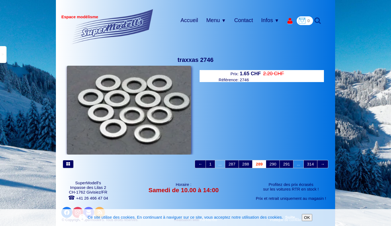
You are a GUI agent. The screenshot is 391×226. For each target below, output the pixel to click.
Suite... (292, 217)
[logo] (112, 26)
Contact (243, 20)
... (220, 164)
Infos (270, 20)
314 (310, 164)
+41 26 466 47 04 (88, 198)
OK (307, 217)
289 (259, 164)
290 (272, 164)
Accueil (189, 20)
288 (245, 164)
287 (231, 164)
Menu (216, 20)
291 (286, 164)
